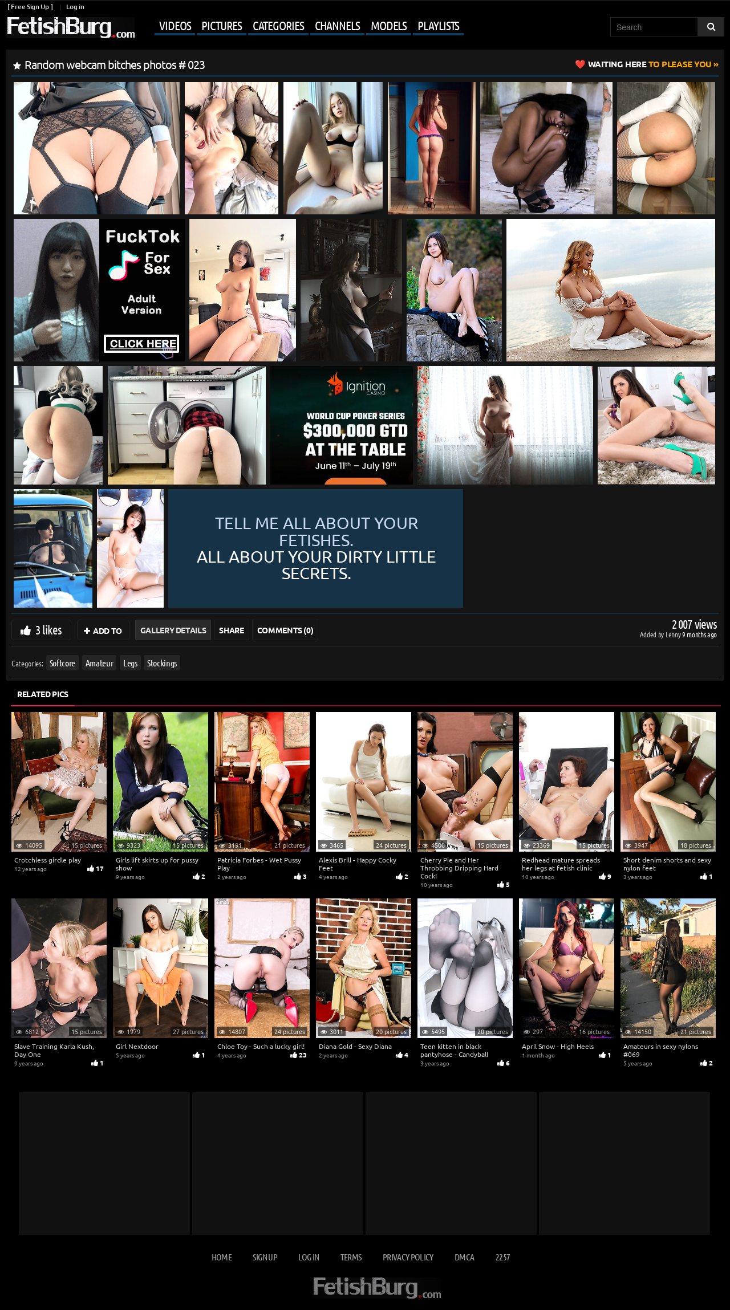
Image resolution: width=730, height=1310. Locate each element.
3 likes (48, 629)
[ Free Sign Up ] (29, 6)
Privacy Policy (408, 1256)
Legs (130, 662)
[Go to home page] (70, 27)
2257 (503, 1256)
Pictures (221, 25)
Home (222, 1256)
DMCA (464, 1256)
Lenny (674, 634)
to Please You (650, 64)
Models (389, 25)
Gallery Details (173, 630)
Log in (75, 6)
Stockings (162, 662)
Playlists (438, 25)
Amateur (99, 662)
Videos (174, 25)
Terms (351, 1256)
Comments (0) (285, 630)
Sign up (265, 1256)
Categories (278, 25)
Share (231, 630)
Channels (337, 25)
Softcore (62, 662)
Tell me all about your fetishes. (441, 549)
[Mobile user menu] (300, 26)
